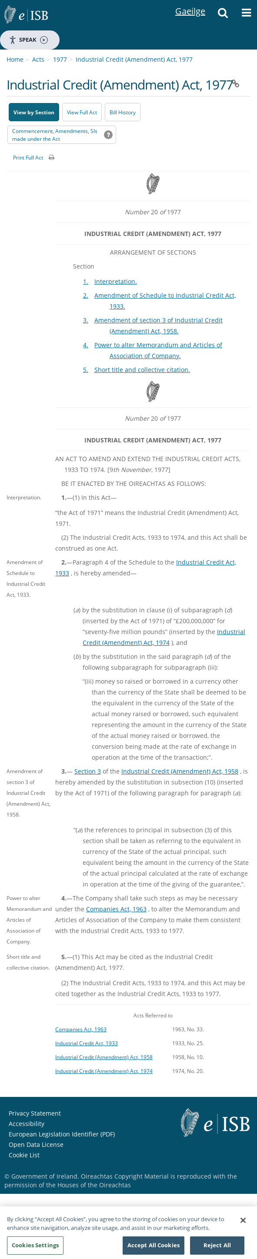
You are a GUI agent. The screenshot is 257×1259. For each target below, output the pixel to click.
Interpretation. (115, 281)
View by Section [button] (33, 112)
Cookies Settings (35, 1249)
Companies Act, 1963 (116, 909)
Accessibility (26, 1123)
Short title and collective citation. (142, 369)
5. (85, 369)
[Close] (243, 1224)
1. (85, 281)
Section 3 (87, 771)
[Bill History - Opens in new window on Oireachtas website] (122, 112)
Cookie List (24, 1155)
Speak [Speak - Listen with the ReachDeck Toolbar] (28, 40)
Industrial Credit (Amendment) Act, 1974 (104, 1070)
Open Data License (36, 1144)
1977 (60, 59)
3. (85, 320)
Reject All (217, 1249)
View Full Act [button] (82, 112)
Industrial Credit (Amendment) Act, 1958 (179, 771)
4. (85, 345)
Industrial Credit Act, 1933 (86, 1043)
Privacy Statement (35, 1113)
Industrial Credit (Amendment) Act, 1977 (134, 59)
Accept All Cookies (153, 1249)
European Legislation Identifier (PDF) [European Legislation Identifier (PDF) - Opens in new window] (62, 1134)
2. (85, 295)
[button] (223, 15)
